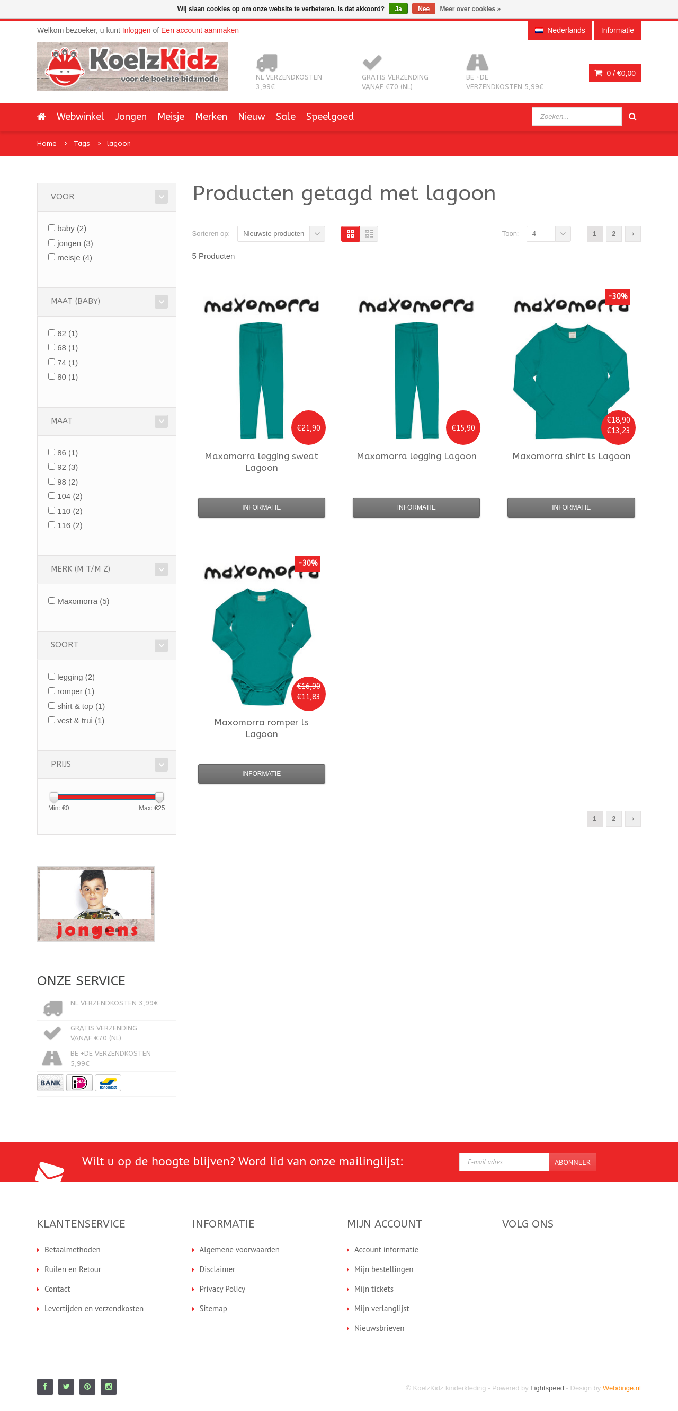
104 (70, 496)
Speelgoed (330, 116)
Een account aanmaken (200, 30)
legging (76, 676)
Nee (424, 9)
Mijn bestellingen (384, 1269)
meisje (74, 257)
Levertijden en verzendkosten (94, 1308)
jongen (75, 243)
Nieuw (251, 116)
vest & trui (80, 720)
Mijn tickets (374, 1289)
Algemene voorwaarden (240, 1250)
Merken (211, 116)
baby (71, 228)
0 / (615, 73)
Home (47, 143)
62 (67, 333)
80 (67, 376)
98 (67, 481)
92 (67, 466)
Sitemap (213, 1308)
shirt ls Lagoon (571, 456)
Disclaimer (218, 1269)
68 (67, 347)
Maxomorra (83, 601)
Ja (398, 9)
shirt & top (81, 706)
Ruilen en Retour (72, 1269)
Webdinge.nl (622, 1388)
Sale (286, 116)
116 (70, 525)
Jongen (131, 116)
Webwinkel (80, 116)
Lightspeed (547, 1388)
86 (67, 452)
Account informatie (386, 1250)
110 (70, 510)
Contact (57, 1289)
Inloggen (136, 30)
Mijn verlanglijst (381, 1308)
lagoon (119, 143)
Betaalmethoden (72, 1250)
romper (75, 691)
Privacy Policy (223, 1289)
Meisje (170, 116)
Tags (82, 143)
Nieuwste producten (273, 234)
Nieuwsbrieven (379, 1328)
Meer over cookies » (470, 9)
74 (67, 362)
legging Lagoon (416, 456)
